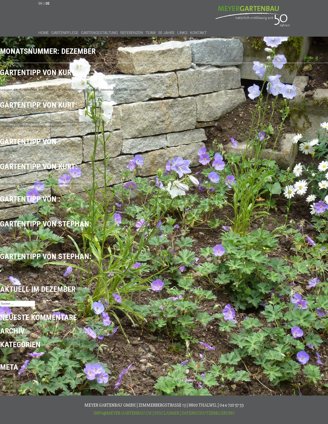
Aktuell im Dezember (37, 289)
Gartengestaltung (99, 32)
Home (43, 32)
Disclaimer (167, 413)
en (40, 3)
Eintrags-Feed (12, 382)
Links (182, 32)
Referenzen (131, 32)
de (47, 3)
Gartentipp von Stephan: (45, 223)
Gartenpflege (64, 32)
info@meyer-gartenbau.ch (123, 413)
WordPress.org (12, 389)
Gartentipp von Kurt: (38, 72)
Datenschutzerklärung (208, 413)
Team (151, 32)
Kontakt (198, 32)
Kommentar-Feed (14, 386)
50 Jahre (166, 32)
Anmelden (9, 378)
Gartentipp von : (30, 141)
